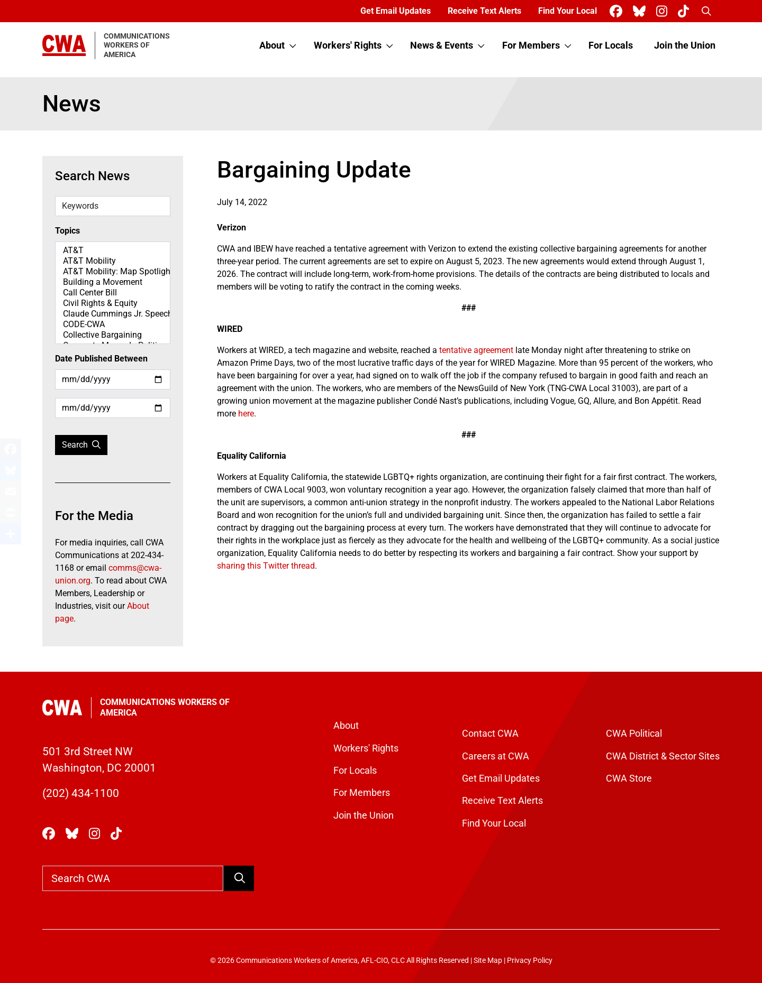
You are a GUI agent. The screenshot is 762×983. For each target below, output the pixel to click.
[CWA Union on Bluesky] (641, 11)
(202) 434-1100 (80, 793)
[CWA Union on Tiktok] (685, 11)
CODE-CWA (113, 324)
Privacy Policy (529, 960)
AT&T (113, 250)
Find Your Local (567, 11)
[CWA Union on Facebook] (618, 11)
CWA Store (629, 778)
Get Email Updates (395, 11)
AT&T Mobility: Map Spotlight (113, 271)
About (272, 45)
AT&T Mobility (113, 261)
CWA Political (634, 733)
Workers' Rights (348, 45)
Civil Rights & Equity (113, 303)
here (246, 414)
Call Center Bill (113, 293)
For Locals (610, 45)
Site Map (488, 960)
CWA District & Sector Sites (663, 756)
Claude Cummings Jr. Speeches (113, 314)
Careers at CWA (495, 756)
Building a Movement (113, 282)
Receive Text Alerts (484, 11)
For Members (531, 45)
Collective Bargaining (113, 335)
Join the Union (684, 45)
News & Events (441, 45)
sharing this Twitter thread (266, 566)
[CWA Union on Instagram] (664, 11)
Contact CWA (490, 733)
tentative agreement (476, 350)
